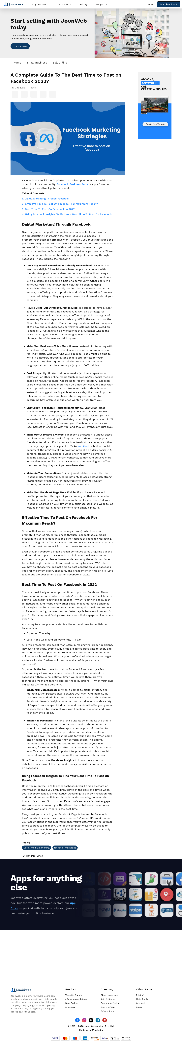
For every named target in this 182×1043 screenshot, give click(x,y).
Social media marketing (36, 847)
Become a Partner (111, 1003)
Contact (140, 1003)
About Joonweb (109, 995)
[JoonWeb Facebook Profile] (77, 1020)
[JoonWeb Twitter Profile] (91, 1020)
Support (101, 4)
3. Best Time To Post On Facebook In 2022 (48, 209)
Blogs (139, 1007)
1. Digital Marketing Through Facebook (45, 198)
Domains (70, 1007)
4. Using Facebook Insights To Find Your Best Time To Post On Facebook (67, 214)
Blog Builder (72, 1003)
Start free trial (168, 4)
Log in (149, 4)
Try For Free (20, 46)
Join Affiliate (108, 999)
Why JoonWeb (41, 4)
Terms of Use (108, 1007)
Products (64, 4)
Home (17, 62)
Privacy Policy (108, 1011)
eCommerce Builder (76, 999)
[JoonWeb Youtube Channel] (105, 1020)
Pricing (83, 4)
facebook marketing (65, 847)
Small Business (37, 62)
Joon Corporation (94, 1026)
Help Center (142, 999)
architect (83, 446)
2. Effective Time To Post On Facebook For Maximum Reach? (60, 203)
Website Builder (74, 995)
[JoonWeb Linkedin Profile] (98, 1020)
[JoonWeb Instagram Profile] (84, 1020)
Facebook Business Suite (72, 184)
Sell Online (60, 62)
